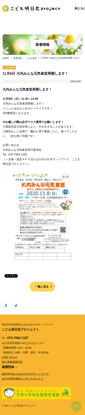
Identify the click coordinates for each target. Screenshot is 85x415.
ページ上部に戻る (76, 406)
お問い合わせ (9, 357)
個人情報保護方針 (12, 361)
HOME (6, 58)
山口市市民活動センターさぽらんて (22, 378)
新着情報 (17, 58)
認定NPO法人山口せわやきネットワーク (25, 373)
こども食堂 (31, 58)
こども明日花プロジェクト (31, 8)
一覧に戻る (42, 286)
